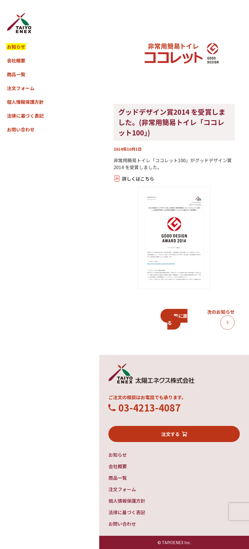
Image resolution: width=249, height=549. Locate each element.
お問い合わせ (21, 129)
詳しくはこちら (138, 178)
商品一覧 (16, 74)
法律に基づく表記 (25, 115)
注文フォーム (21, 88)
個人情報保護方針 (25, 101)
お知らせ (16, 46)
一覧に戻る (177, 319)
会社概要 (16, 60)
